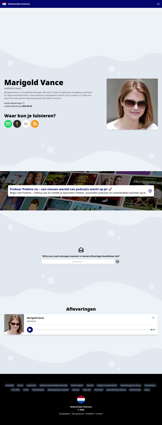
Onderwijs (31, 385)
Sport (147, 390)
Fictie (26, 390)
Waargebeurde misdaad (58, 390)
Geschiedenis (38, 390)
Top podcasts (78, 413)
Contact (99, 413)
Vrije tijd (86, 390)
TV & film (15, 390)
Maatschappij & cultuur (130, 385)
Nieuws (76, 390)
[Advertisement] (81, 29)
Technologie (150, 385)
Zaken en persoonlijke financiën (53, 385)
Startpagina (64, 413)
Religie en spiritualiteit (107, 385)
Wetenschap (135, 390)
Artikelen (90, 413)
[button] (158, 3)
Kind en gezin (77, 385)
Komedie (9, 385)
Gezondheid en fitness (116, 390)
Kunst (20, 385)
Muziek (90, 385)
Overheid (98, 390)
